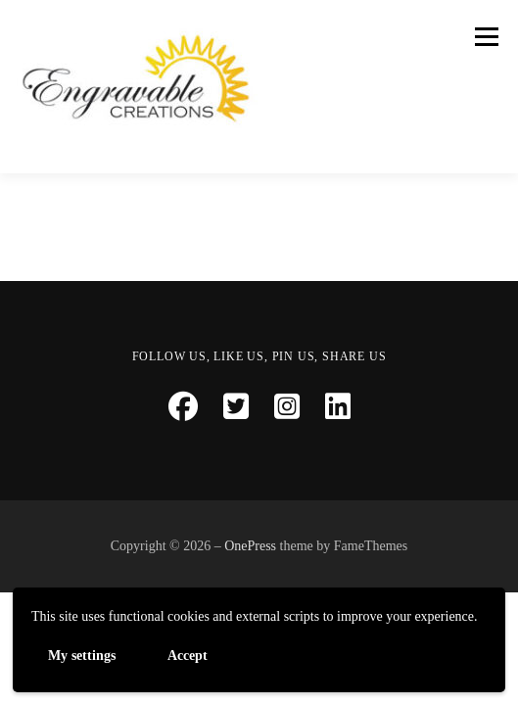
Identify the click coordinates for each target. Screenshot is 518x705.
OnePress (250, 546)
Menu (483, 36)
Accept (187, 654)
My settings (82, 654)
